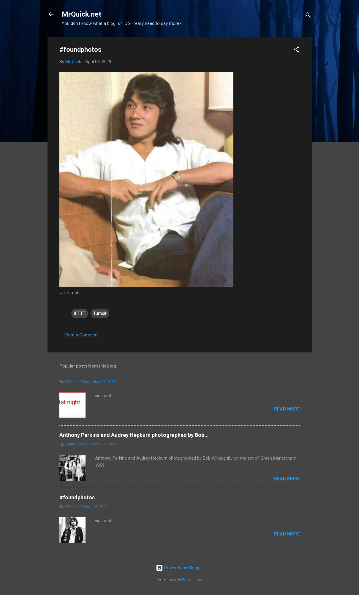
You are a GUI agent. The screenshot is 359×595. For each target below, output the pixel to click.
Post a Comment (82, 335)
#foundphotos (77, 497)
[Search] (308, 16)
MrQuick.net (81, 14)
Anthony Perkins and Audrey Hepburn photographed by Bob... (134, 435)
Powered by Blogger (179, 567)
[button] (296, 50)
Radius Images (192, 579)
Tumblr (100, 313)
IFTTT (80, 313)
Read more (287, 409)
